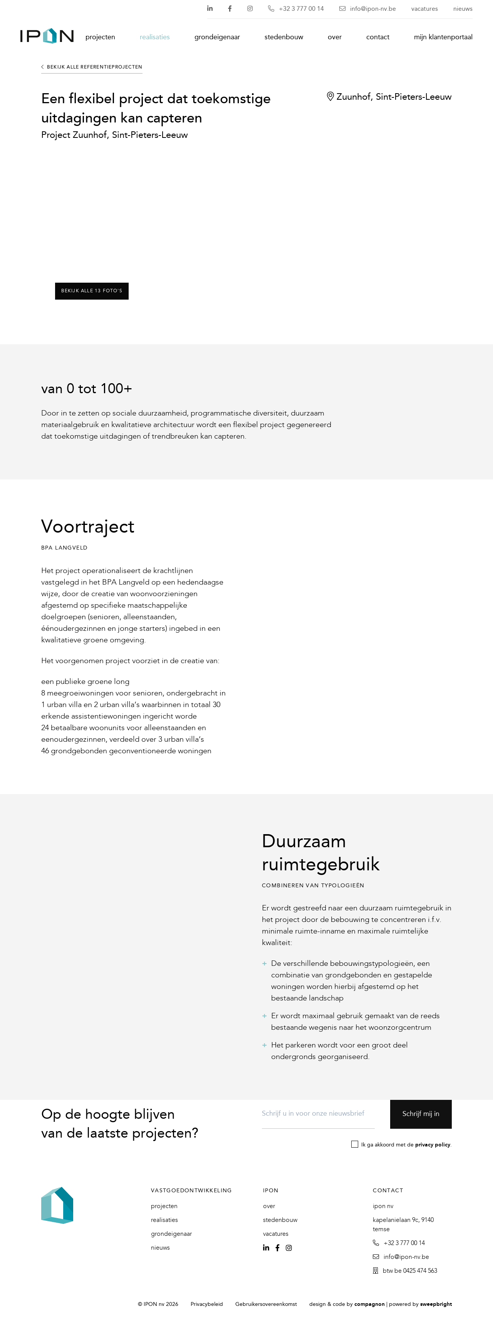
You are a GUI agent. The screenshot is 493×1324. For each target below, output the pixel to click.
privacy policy (432, 1145)
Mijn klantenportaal (443, 37)
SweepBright (436, 1304)
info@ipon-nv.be (367, 9)
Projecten (100, 37)
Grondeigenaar (217, 37)
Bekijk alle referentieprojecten (92, 67)
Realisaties (155, 37)
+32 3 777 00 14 (296, 9)
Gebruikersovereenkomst (266, 1304)
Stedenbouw (284, 37)
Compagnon (369, 1304)
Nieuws (463, 9)
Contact (377, 37)
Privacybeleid (207, 1304)
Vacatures (424, 9)
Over (335, 37)
